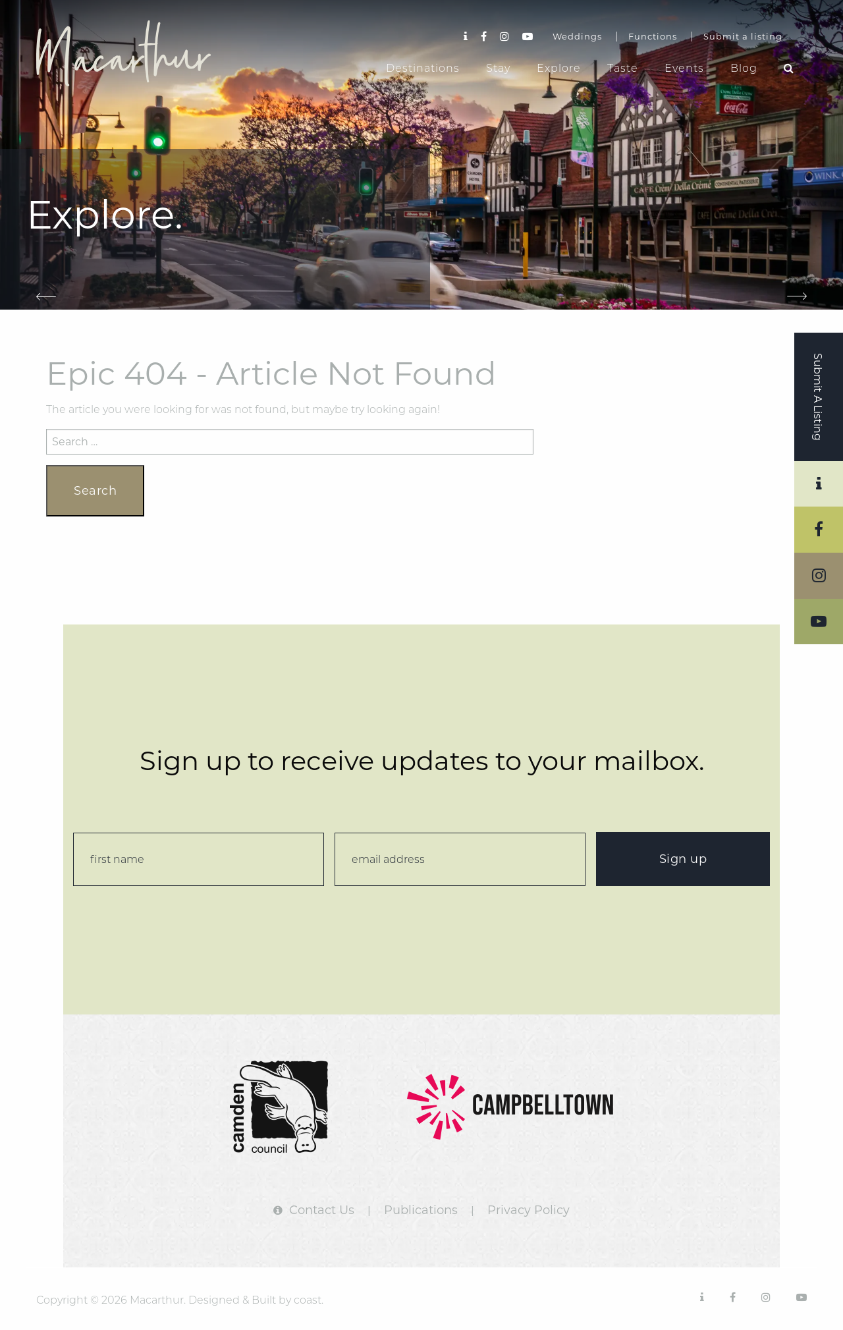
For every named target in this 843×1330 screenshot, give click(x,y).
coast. (308, 1300)
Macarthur (135, 53)
